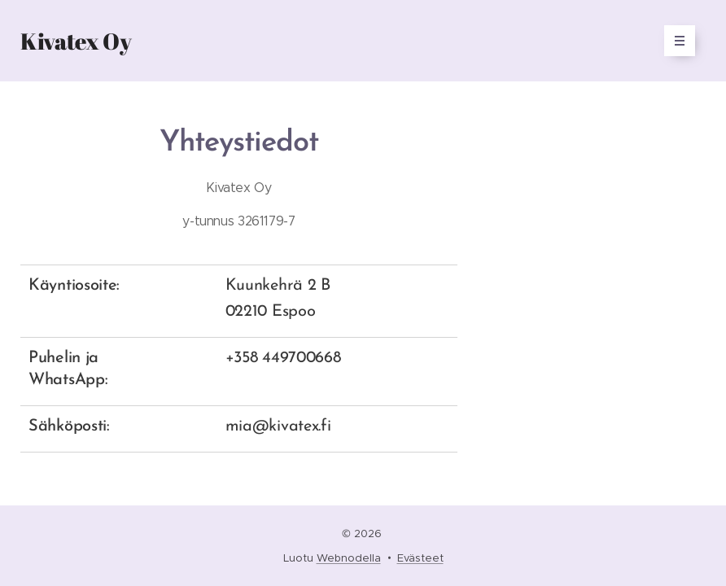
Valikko (674, 40)
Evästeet (420, 558)
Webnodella (349, 558)
